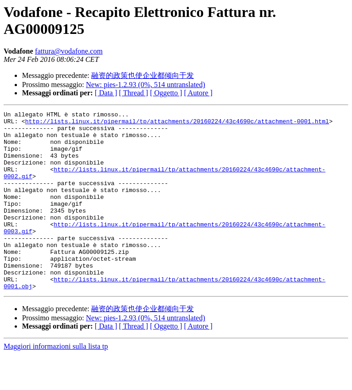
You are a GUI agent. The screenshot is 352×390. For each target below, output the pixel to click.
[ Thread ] (133, 93)
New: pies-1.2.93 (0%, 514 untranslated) (145, 84)
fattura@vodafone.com (69, 51)
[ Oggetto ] (166, 93)
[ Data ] (106, 93)
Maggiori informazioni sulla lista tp (56, 382)
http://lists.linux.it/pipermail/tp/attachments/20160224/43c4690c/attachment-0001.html (177, 124)
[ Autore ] (198, 93)
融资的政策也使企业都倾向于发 (142, 75)
